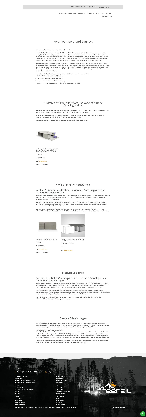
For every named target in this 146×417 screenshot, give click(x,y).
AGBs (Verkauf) (56, 407)
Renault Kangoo (60, 393)
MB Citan (17, 391)
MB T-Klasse (18, 398)
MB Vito (17, 396)
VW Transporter (19, 387)
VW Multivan (18, 386)
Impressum (17, 407)
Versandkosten (43, 161)
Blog (74, 407)
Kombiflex (81, 13)
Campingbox (23, 376)
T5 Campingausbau (20, 404)
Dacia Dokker (59, 382)
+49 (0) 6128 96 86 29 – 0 (77, 7)
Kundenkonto (107, 16)
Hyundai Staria (66, 391)
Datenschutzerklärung (27, 407)
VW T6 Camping (60, 400)
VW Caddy (17, 376)
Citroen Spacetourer (61, 380)
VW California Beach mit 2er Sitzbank (25, 380)
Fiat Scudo (58, 386)
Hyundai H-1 (59, 391)
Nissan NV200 (59, 395)
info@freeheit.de (91, 7)
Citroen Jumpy (59, 378)
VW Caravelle (18, 384)
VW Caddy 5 (59, 402)
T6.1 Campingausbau (61, 404)
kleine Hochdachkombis (67, 13)
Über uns (91, 13)
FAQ (102, 13)
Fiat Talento (59, 387)
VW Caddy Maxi (19, 378)
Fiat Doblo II (59, 384)
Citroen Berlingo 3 (20, 402)
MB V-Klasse (18, 393)
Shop (97, 13)
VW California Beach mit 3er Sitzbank (25, 382)
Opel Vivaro (59, 398)
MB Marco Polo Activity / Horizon (24, 389)
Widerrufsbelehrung (67, 407)
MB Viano (17, 395)
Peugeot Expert (19, 400)
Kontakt (109, 13)
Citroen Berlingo (60, 376)
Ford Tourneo (59, 389)
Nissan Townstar (60, 396)
